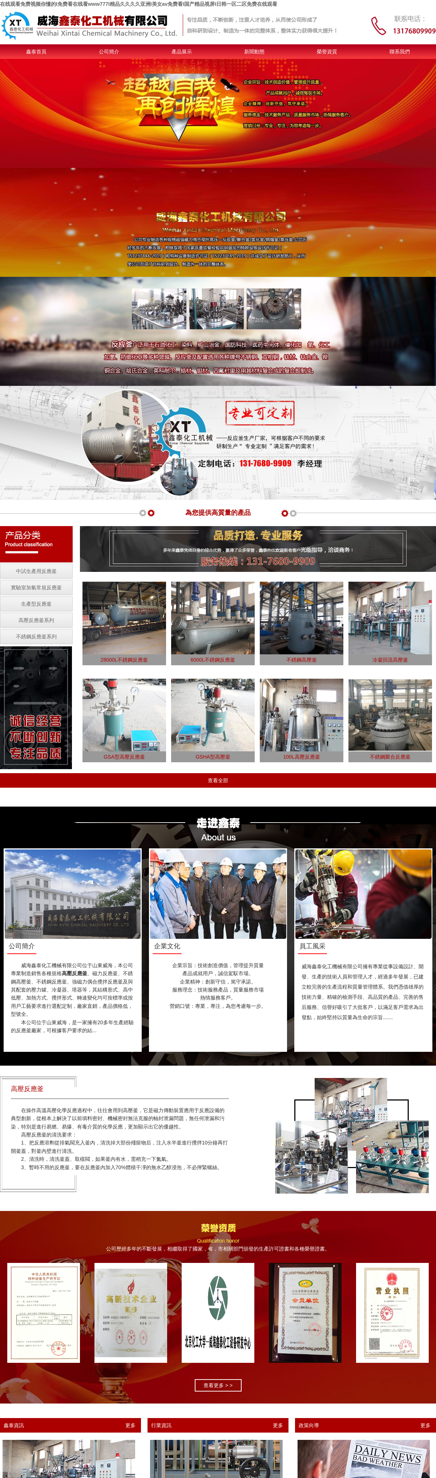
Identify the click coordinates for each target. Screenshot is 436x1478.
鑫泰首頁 (36, 51)
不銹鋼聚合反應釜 (390, 757)
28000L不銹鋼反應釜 (124, 660)
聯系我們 (399, 51)
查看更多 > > (218, 1385)
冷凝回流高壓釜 (390, 660)
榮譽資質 (327, 51)
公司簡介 (109, 51)
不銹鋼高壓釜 (301, 660)
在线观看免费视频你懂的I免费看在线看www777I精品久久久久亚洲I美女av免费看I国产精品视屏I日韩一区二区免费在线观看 (138, 4)
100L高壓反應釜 (301, 757)
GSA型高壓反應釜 (124, 757)
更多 (130, 1425)
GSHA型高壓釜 (212, 757)
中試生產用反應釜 (36, 571)
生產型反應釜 (36, 604)
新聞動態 (254, 51)
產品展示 (181, 51)
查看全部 (218, 780)
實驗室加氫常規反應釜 (36, 587)
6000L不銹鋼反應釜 (213, 660)
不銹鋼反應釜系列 (36, 636)
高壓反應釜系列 (36, 620)
